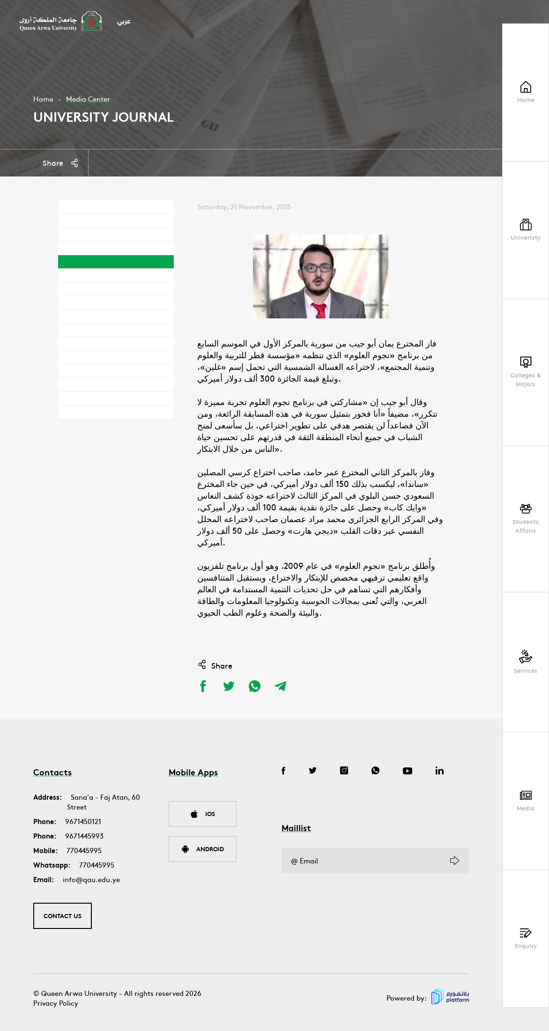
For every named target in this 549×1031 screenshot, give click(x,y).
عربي (124, 22)
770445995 (84, 850)
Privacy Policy (55, 1003)
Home (43, 98)
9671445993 (84, 835)
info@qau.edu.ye (91, 879)
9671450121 (83, 821)
